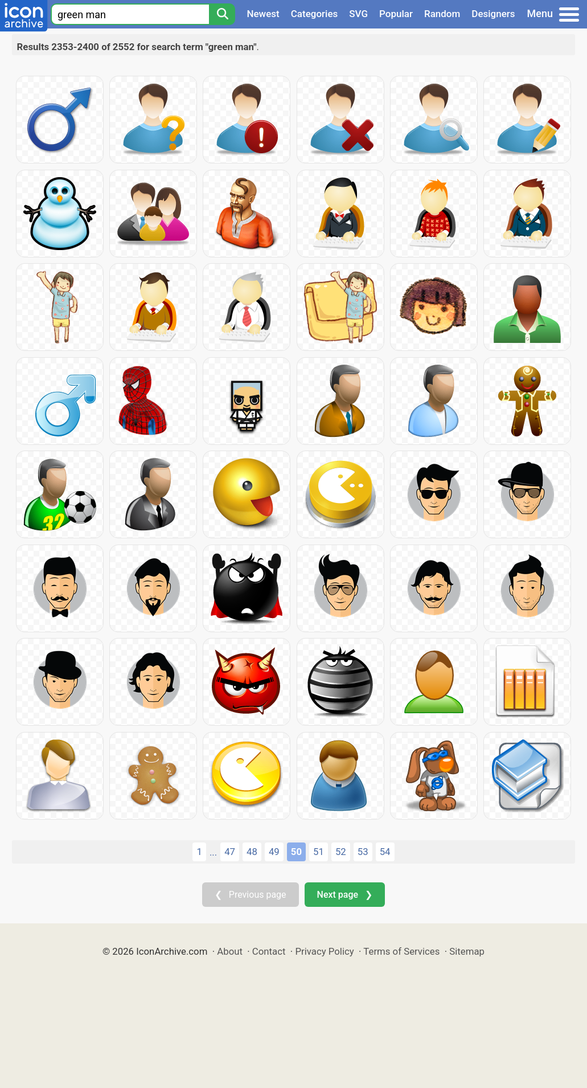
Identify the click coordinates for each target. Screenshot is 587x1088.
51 (318, 851)
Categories (314, 13)
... (213, 852)
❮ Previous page (250, 894)
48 (252, 851)
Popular (396, 13)
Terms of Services (401, 951)
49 (274, 851)
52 (340, 851)
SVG (358, 13)
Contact (269, 951)
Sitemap (467, 951)
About (230, 951)
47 (229, 851)
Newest (263, 13)
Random (442, 13)
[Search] (222, 14)
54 (385, 851)
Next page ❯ (344, 894)
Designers (493, 13)
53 (363, 851)
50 (296, 851)
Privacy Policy (324, 951)
